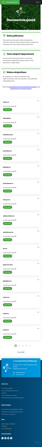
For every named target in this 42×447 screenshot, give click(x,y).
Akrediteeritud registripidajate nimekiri (12, 409)
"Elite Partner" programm (8, 414)
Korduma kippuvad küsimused (9, 390)
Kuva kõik (21, 352)
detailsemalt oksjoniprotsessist (20, 88)
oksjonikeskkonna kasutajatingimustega (22, 87)
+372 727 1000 (20, 374)
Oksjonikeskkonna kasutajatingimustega (12, 397)
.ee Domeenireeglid (6, 388)
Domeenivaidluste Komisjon (9, 395)
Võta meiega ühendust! (8, 424)
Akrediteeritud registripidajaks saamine (12, 412)
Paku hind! (7, 109)
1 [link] (15, 345)
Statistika (3, 393)
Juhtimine (4, 426)
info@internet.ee (20, 372)
